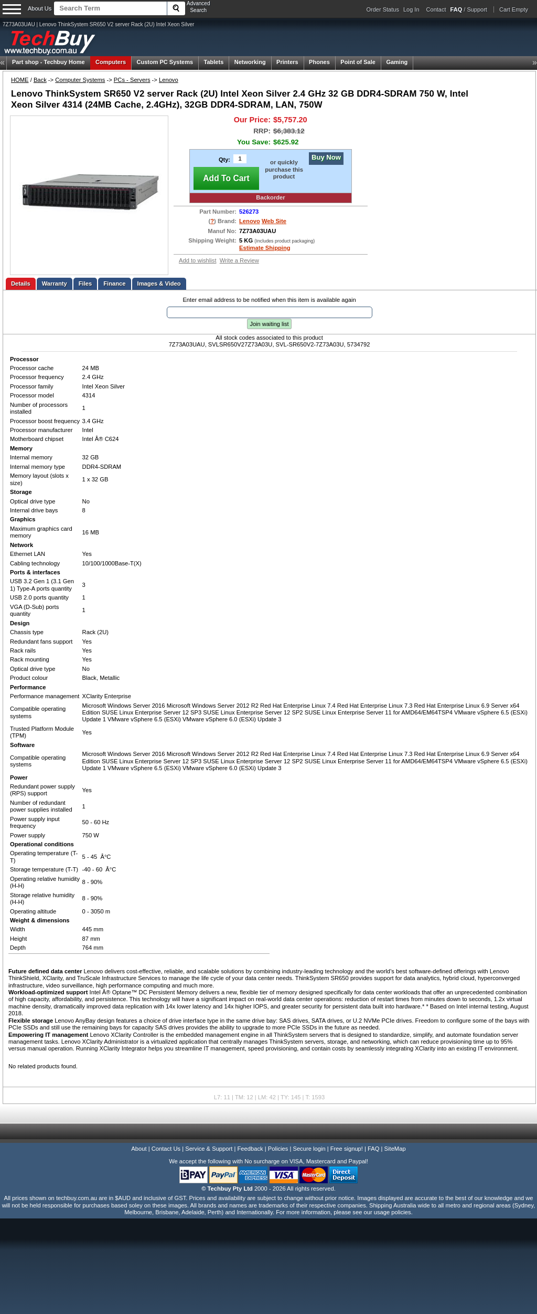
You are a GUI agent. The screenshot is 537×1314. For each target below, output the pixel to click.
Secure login (309, 1148)
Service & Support (208, 1148)
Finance (114, 283)
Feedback (250, 1148)
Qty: (224, 159)
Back (40, 80)
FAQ (373, 1148)
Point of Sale (357, 62)
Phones (319, 62)
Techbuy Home (48, 62)
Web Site (274, 221)
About (138, 1148)
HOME (20, 80)
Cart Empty (513, 9)
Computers (110, 62)
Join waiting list (269, 324)
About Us (39, 8)
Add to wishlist (198, 260)
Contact (436, 9)
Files (85, 283)
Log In (411, 9)
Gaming (396, 62)
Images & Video (159, 283)
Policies (278, 1148)
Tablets (214, 62)
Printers (287, 62)
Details (20, 283)
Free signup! (346, 1148)
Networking (250, 62)
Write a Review (239, 260)
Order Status (383, 9)
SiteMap (395, 1148)
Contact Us (166, 1148)
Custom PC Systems (165, 62)
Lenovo (168, 80)
